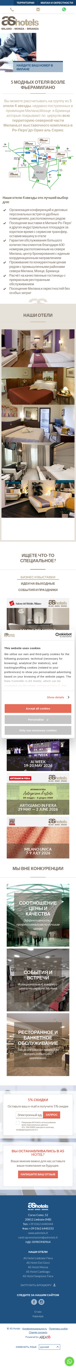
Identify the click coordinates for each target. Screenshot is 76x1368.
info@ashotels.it (48, 685)
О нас (38, 1311)
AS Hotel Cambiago (38, 1271)
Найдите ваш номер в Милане (35, 67)
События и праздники (38, 590)
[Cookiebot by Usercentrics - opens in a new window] (55, 635)
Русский (49, 1347)
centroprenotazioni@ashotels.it (38, 1237)
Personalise (38, 719)
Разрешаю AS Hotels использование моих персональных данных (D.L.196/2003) (39, 1124)
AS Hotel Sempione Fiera (38, 1276)
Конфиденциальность (34, 1328)
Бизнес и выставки (38, 577)
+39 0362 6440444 (12, 9)
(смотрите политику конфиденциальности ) (35, 1128)
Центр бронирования (38, 9)
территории (25, 2)
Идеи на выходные (38, 583)
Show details (55, 697)
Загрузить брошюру (38, 1285)
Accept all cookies (38, 708)
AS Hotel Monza (38, 1267)
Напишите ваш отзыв (38, 1174)
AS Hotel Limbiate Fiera (38, 1258)
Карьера (38, 1316)
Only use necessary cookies (38, 730)
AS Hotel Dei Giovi (38, 1262)
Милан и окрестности (57, 2)
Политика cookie (58, 1328)
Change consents (38, 1332)
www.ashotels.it (38, 1233)
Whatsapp (64, 9)
